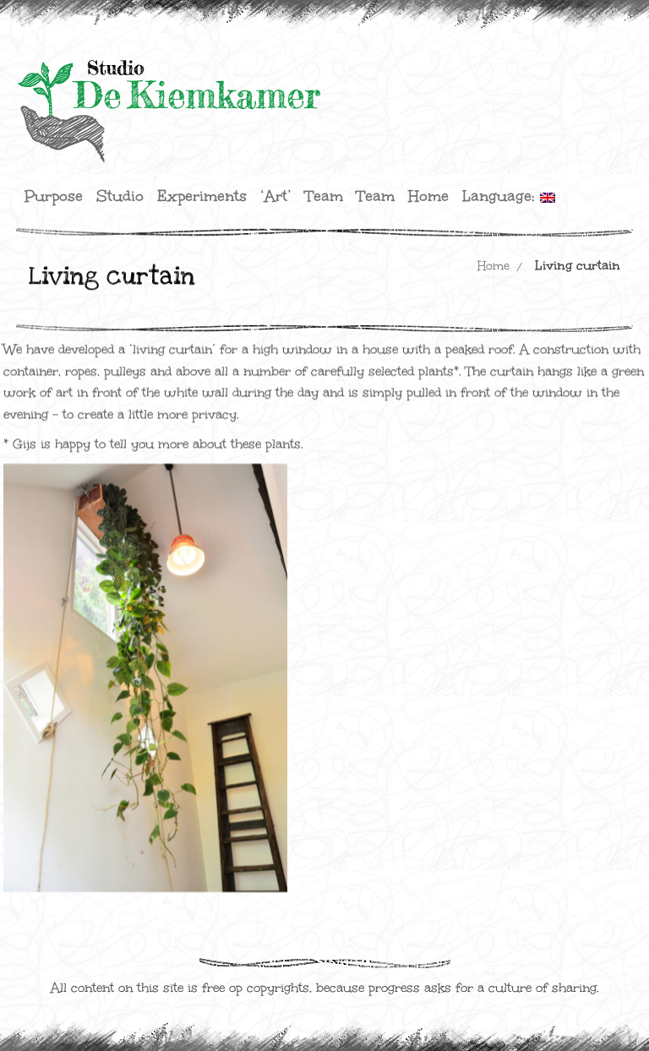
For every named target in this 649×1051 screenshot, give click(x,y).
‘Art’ (276, 196)
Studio (120, 196)
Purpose (54, 196)
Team (324, 196)
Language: (508, 196)
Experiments (202, 196)
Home (428, 196)
